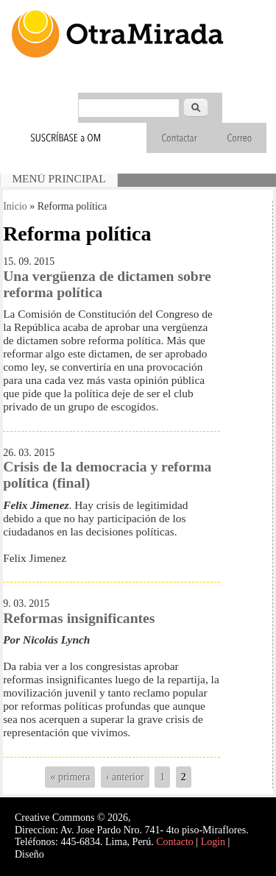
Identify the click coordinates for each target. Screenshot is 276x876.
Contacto (175, 841)
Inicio (15, 206)
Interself (63, 854)
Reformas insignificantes (79, 618)
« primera (70, 777)
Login (213, 841)
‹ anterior (125, 777)
